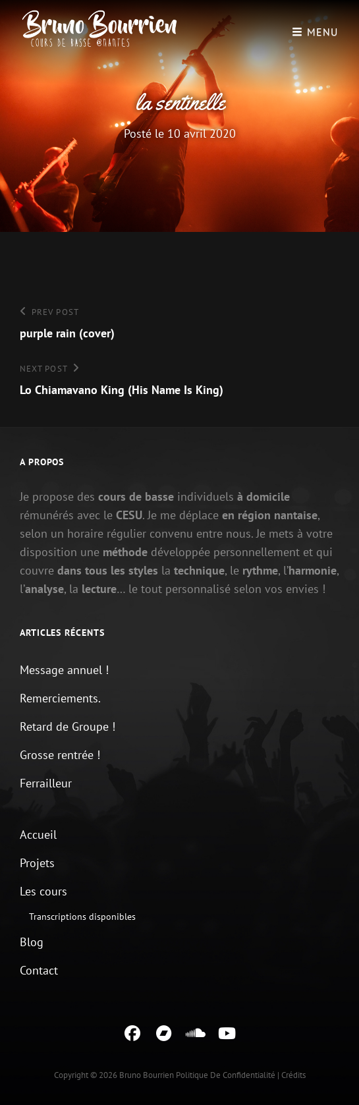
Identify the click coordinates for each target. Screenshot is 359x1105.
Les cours (43, 891)
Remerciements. (60, 698)
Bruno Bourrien (146, 1075)
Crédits (293, 1075)
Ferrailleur (46, 783)
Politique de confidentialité (225, 1075)
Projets (37, 862)
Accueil (38, 834)
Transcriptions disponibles (82, 916)
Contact (39, 970)
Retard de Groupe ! (67, 726)
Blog (31, 941)
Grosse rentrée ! (60, 754)
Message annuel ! (64, 669)
